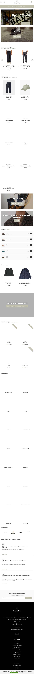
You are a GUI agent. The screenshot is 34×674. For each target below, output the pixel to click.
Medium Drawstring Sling (25, 165)
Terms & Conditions (17, 656)
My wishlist (17, 668)
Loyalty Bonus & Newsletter (17, 645)
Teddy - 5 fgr (25, 365)
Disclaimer (17, 659)
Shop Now (17, 220)
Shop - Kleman (17, 36)
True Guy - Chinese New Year (25, 66)
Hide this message (14, 672)
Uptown (9, 283)
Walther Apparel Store (17, 654)
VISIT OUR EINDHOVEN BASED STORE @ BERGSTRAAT (17, 306)
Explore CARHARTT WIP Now (17, 203)
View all (8, 229)
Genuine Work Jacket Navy (25, 283)
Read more (4, 554)
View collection (13, 77)
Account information (17, 665)
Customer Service (17, 647)
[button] (2, 17)
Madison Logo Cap (25, 97)
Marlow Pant (9, 97)
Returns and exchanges (17, 650)
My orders (17, 667)
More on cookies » (21, 672)
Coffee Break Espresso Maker (8, 165)
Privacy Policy (17, 658)
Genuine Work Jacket (9, 143)
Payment (17, 652)
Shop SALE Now (26, 23)
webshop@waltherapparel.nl (17, 629)
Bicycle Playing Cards (25, 143)
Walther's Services (17, 643)
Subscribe (28, 597)
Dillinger (9, 342)
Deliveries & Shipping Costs (17, 649)
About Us (17, 641)
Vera (9, 365)
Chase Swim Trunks (25, 120)
